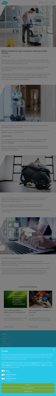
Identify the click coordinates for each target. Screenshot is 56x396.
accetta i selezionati (28, 388)
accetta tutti (28, 391)
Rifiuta (28, 384)
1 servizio (8, 372)
